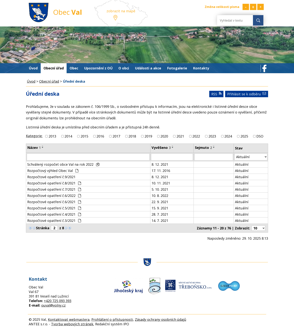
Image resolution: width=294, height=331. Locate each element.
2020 (164, 136)
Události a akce (148, 68)
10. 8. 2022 (160, 195)
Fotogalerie (177, 68)
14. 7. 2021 (160, 220)
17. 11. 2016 (161, 170)
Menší (246, 7)
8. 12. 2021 (160, 164)
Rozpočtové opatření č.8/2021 (54, 183)
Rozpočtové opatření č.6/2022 (54, 195)
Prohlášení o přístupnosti (112, 319)
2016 (100, 136)
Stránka (42, 228)
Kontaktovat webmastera (68, 319)
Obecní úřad (54, 68)
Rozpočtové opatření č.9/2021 (51, 177)
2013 (52, 136)
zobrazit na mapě (121, 11)
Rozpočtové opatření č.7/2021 (54, 189)
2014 (68, 136)
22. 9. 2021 (160, 202)
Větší (260, 7)
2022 (196, 136)
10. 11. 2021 (161, 183)
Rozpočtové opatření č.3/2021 (54, 220)
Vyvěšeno (161, 147)
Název (34, 147)
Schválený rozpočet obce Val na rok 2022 (63, 164)
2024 (228, 136)
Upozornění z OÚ (98, 68)
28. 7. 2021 (160, 214)
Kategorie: (34, 136)
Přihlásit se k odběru (246, 94)
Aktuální (241, 164)
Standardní (253, 7)
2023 (212, 136)
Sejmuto (203, 147)
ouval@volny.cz (53, 305)
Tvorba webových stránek (72, 324)
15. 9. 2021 (160, 208)
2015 (84, 136)
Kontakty (201, 68)
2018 (132, 136)
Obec (74, 68)
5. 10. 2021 (160, 189)
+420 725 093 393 (57, 300)
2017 (116, 136)
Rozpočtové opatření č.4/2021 (54, 214)
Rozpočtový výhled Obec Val (52, 170)
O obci (123, 68)
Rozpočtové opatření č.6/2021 (54, 202)
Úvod (33, 68)
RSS (216, 94)
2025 (244, 136)
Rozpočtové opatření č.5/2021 (54, 208)
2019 (148, 136)
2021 (180, 136)
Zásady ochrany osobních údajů (160, 319)
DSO (259, 136)
